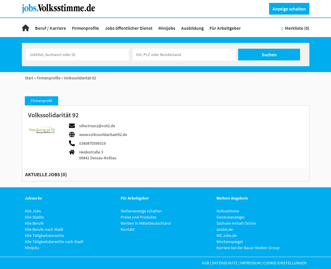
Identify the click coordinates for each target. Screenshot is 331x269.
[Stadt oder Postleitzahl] (184, 54)
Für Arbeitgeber (225, 28)
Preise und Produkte (138, 217)
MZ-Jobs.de (226, 235)
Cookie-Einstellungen (284, 262)
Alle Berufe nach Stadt (44, 229)
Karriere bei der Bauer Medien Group (248, 247)
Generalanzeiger (230, 217)
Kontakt (128, 229)
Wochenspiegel (229, 241)
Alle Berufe (34, 223)
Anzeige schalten (289, 9)
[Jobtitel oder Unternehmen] (77, 54)
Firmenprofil (41, 100)
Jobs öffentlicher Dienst (128, 28)
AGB (205, 262)
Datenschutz (225, 262)
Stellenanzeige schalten (141, 211)
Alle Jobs (33, 211)
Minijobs (166, 28)
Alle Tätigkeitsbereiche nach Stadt (54, 241)
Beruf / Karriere (50, 28)
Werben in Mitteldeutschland (146, 223)
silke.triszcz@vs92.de (97, 125)
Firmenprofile (85, 28)
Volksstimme (227, 211)
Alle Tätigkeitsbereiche (44, 235)
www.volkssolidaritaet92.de (103, 134)
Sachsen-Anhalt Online (236, 223)
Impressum (250, 262)
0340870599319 (92, 143)
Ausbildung (192, 28)
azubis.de (224, 229)
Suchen (269, 54)
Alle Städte (34, 217)
